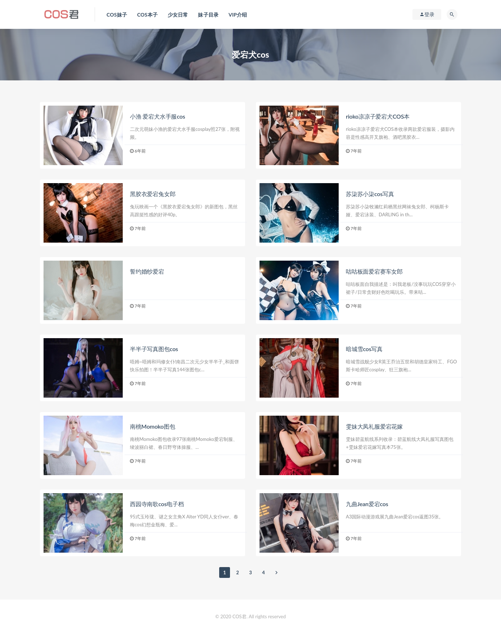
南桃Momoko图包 (152, 426)
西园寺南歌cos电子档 (157, 503)
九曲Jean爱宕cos (367, 503)
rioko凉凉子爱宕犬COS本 (378, 116)
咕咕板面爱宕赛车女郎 (374, 271)
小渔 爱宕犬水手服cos (157, 116)
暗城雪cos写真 (364, 348)
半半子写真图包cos (154, 348)
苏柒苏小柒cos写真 (370, 193)
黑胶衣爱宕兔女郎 (152, 193)
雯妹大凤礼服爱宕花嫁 (374, 426)
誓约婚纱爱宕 (147, 271)
